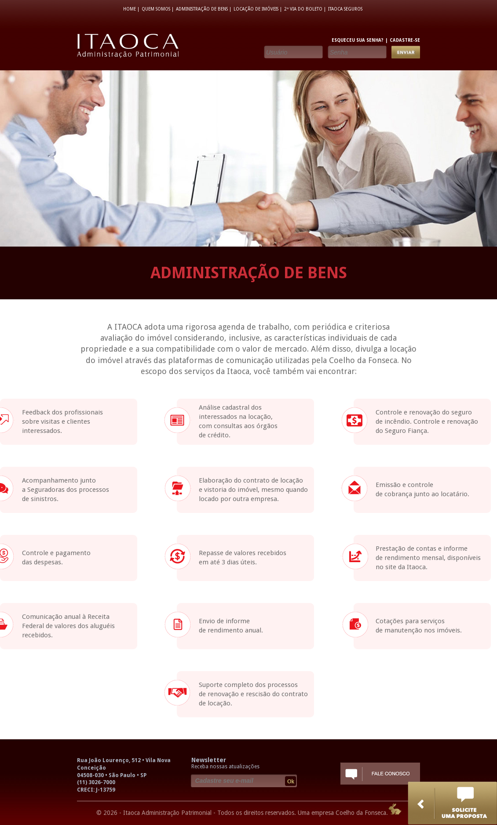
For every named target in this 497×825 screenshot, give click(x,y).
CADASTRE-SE (405, 40)
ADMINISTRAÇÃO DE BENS (202, 9)
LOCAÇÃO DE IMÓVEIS (256, 9)
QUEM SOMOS (156, 9)
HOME (129, 9)
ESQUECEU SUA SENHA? (358, 40)
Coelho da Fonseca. (362, 812)
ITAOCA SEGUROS (345, 9)
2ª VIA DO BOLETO (303, 9)
